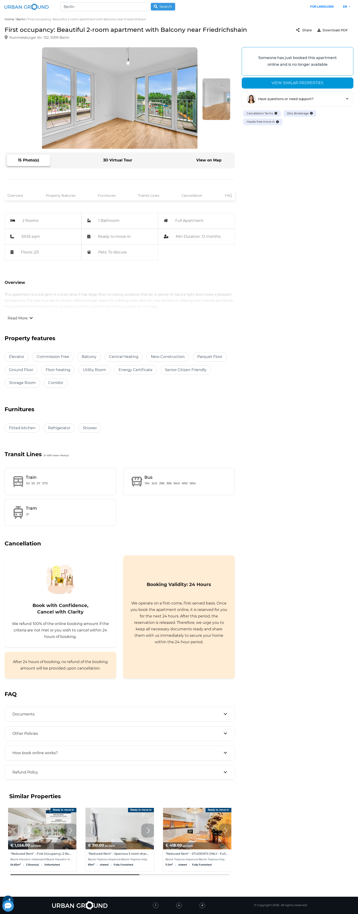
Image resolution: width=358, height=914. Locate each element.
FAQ (228, 196)
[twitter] (202, 905)
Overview (15, 196)
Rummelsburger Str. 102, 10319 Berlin (39, 38)
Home (9, 19)
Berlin (21, 19)
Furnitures (107, 196)
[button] (71, 830)
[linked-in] (179, 905)
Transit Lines (148, 196)
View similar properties (297, 83)
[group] (42, 839)
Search (163, 6)
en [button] (345, 6)
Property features (60, 196)
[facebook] (155, 905)
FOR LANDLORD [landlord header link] (322, 6)
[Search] (118, 6)
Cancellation (192, 196)
